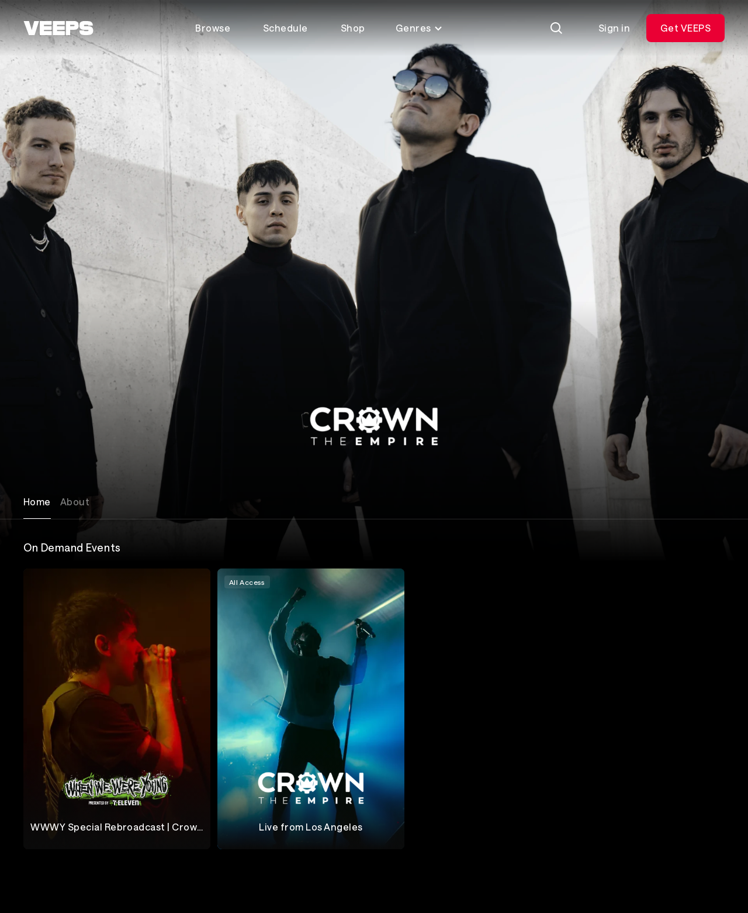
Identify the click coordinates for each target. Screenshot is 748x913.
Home (37, 501)
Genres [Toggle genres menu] (419, 27)
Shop (353, 27)
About (74, 501)
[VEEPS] (58, 28)
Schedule (285, 27)
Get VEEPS (685, 27)
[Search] (556, 28)
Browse (212, 27)
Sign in (614, 27)
